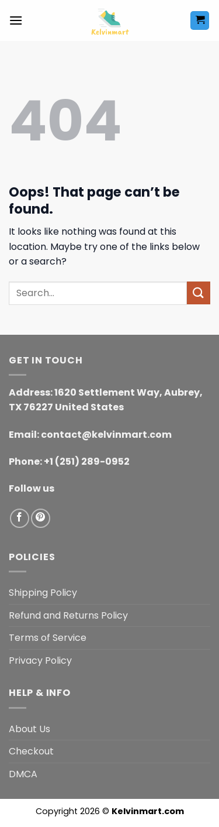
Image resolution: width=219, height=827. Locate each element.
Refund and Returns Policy (68, 615)
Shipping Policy (43, 592)
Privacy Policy (40, 660)
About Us (29, 729)
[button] (16, 20)
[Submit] (198, 293)
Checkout (31, 751)
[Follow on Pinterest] (40, 518)
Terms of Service (47, 637)
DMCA (23, 774)
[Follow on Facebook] (19, 518)
